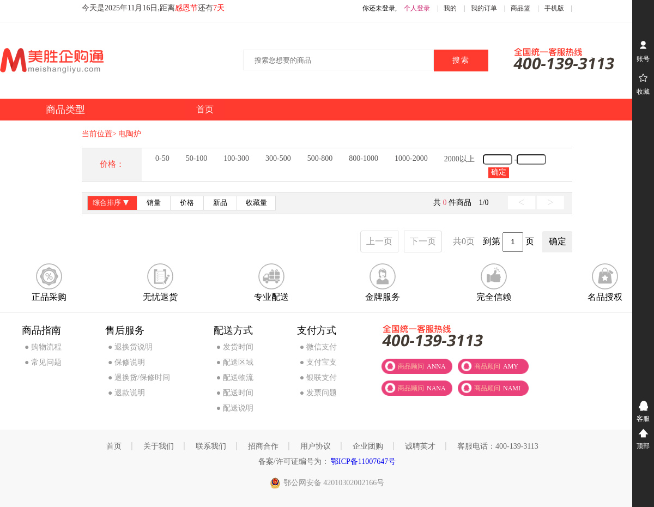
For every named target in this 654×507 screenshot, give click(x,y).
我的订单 (484, 8)
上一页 (379, 241)
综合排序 (112, 203)
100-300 (236, 158)
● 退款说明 (126, 393)
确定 (498, 172)
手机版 (554, 8)
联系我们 (211, 446)
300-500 (278, 158)
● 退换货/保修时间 (139, 377)
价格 (187, 203)
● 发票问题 (318, 393)
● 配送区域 (234, 362)
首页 (114, 446)
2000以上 (459, 159)
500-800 (320, 158)
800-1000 (363, 158)
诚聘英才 (420, 446)
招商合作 (263, 446)
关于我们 (158, 446)
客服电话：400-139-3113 (497, 446)
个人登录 (417, 8)
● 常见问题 (43, 362)
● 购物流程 (43, 347)
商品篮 (520, 8)
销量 (154, 203)
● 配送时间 (234, 393)
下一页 (423, 241)
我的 (450, 8)
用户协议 (315, 446)
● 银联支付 (318, 377)
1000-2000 (411, 158)
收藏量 (256, 203)
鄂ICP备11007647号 (362, 461)
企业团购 (368, 446)
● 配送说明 (234, 408)
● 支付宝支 (318, 362)
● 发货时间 (234, 347)
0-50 (162, 158)
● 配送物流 (234, 377)
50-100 (197, 158)
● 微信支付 (318, 347)
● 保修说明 (126, 362)
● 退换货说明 (130, 347)
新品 (220, 203)
